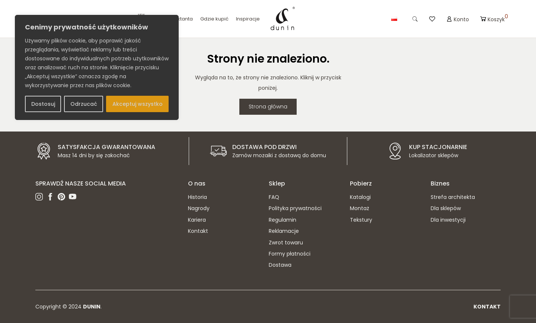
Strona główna (268, 106)
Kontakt (198, 231)
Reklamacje (284, 231)
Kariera (197, 220)
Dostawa (280, 265)
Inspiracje (248, 18)
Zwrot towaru (286, 242)
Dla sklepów (446, 208)
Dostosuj (43, 104)
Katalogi (360, 197)
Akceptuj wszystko (137, 104)
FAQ (274, 197)
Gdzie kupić (214, 18)
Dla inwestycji (448, 220)
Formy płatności (289, 253)
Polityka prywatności (295, 208)
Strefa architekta (453, 197)
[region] (97, 67)
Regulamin (282, 220)
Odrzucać (83, 104)
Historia (197, 197)
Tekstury (361, 220)
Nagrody (199, 208)
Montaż (359, 208)
